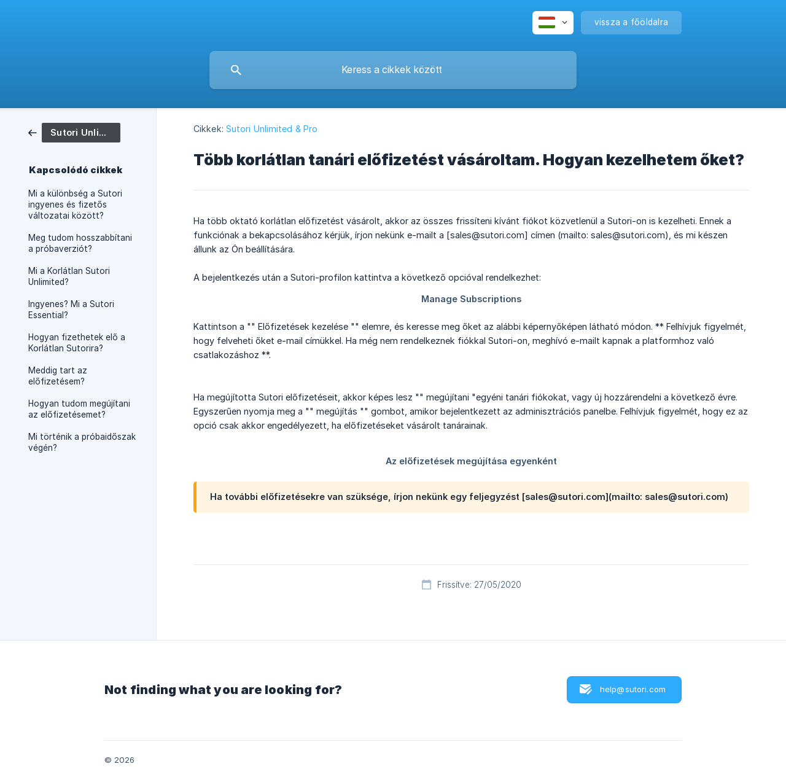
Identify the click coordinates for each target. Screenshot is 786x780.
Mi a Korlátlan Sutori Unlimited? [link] (69, 276)
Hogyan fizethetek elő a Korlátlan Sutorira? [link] (76, 342)
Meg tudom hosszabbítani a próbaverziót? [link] (80, 243)
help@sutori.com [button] (633, 689)
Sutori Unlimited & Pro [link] (271, 128)
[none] (553, 22)
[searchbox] (393, 70)
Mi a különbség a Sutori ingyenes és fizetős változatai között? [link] (75, 204)
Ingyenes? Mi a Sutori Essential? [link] (71, 309)
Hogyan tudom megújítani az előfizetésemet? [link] (79, 409)
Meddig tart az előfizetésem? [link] (57, 375)
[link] (74, 132)
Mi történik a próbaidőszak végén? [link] (82, 442)
